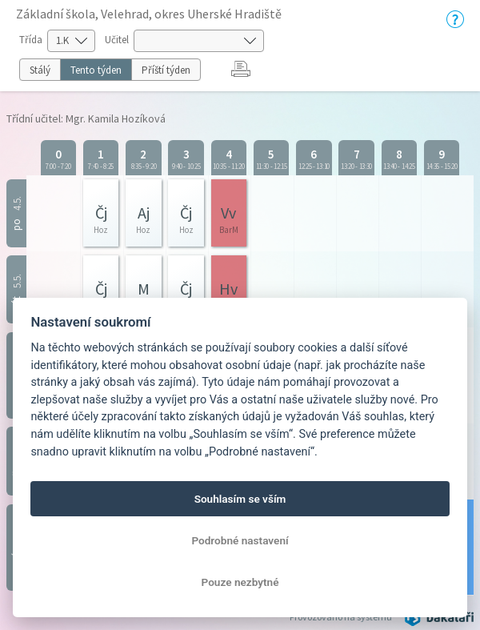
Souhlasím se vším (240, 498)
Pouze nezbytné (240, 582)
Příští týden (166, 70)
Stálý (40, 70)
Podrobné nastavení (239, 540)
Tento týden (96, 70)
